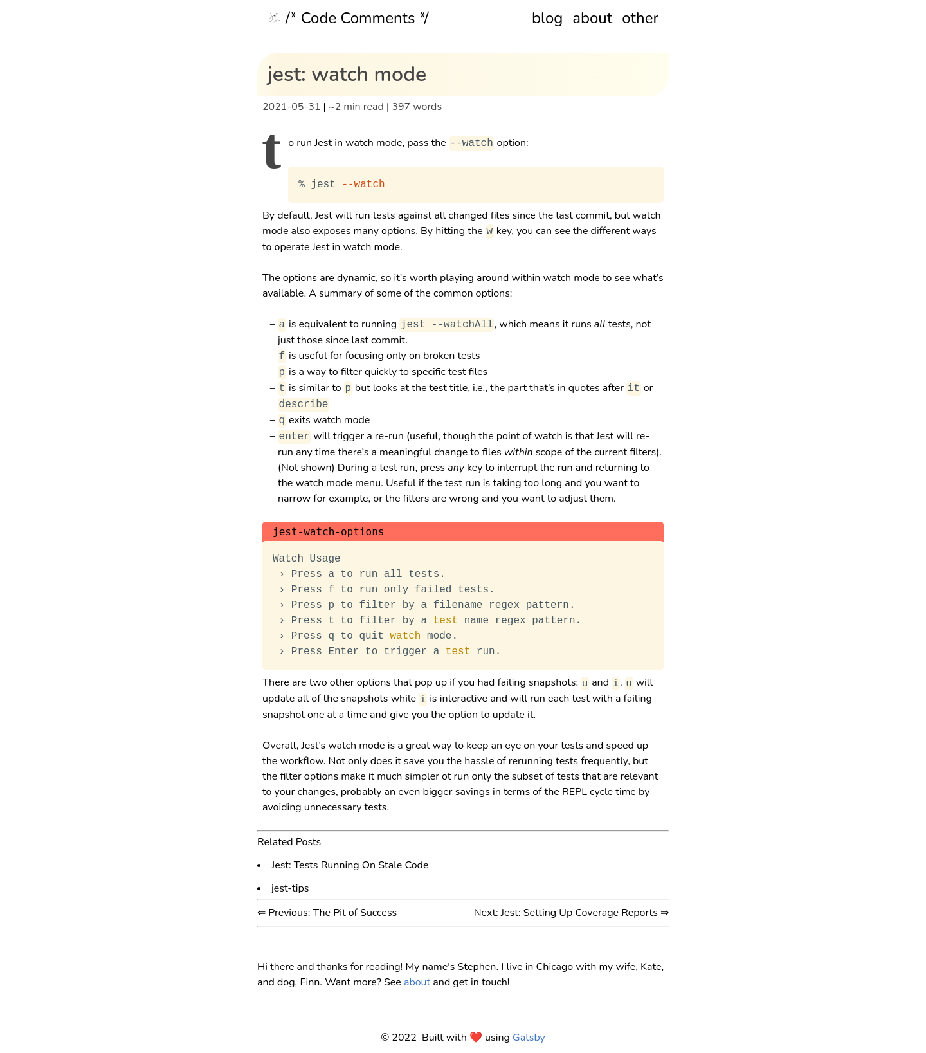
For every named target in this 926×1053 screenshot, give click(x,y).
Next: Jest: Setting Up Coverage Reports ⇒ (571, 913)
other (640, 18)
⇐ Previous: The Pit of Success (327, 913)
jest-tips (290, 887)
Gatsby (529, 1037)
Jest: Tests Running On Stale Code (349, 864)
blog (547, 18)
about (592, 18)
